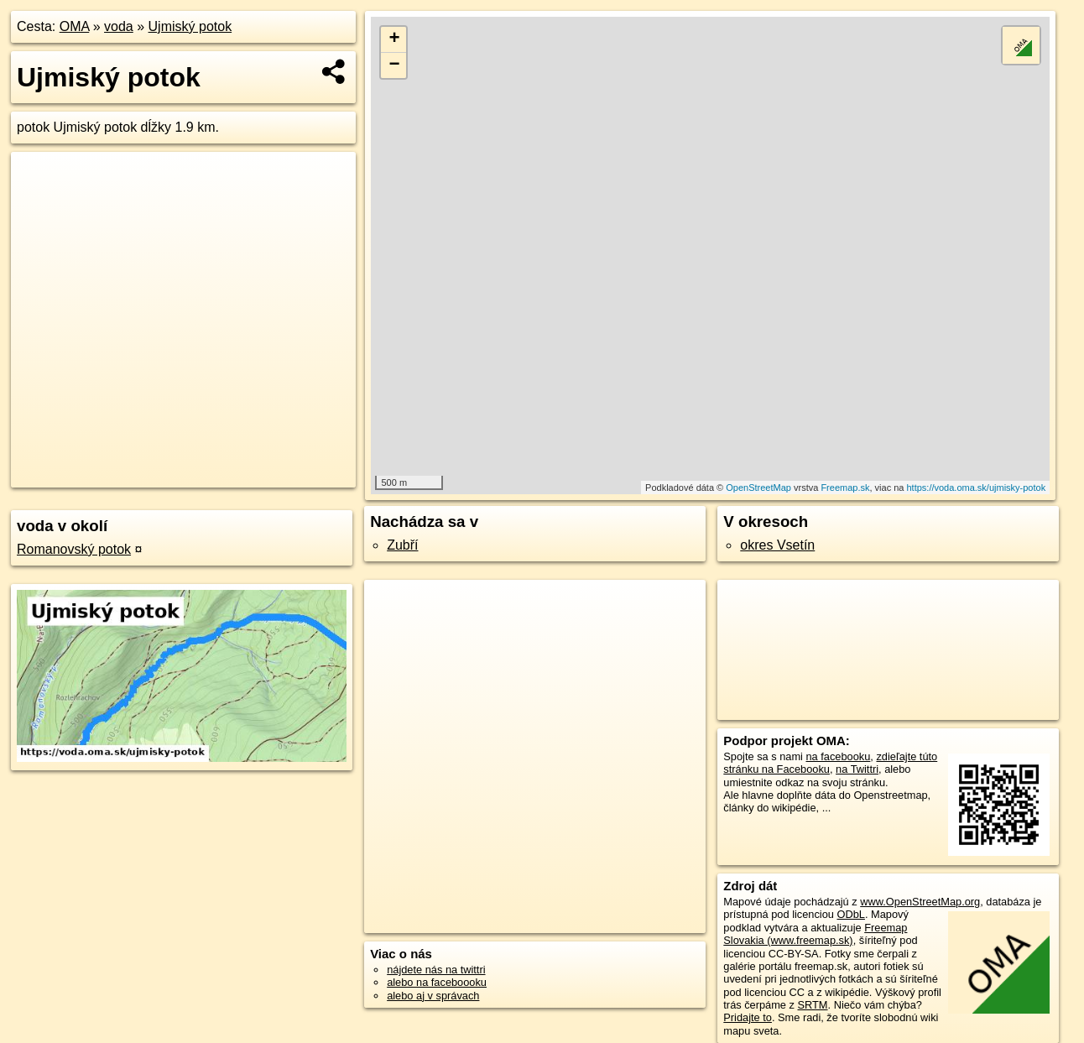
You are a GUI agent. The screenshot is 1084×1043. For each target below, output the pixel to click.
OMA (75, 26)
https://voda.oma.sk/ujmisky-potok (975, 487)
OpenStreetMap (758, 487)
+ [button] (393, 39)
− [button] (393, 65)
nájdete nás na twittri (436, 969)
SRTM (813, 1005)
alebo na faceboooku (437, 982)
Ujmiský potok (190, 26)
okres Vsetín (777, 545)
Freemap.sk (845, 487)
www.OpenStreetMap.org (920, 901)
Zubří (402, 545)
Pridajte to (747, 1017)
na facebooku (837, 756)
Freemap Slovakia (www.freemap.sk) (815, 934)
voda (118, 26)
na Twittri (857, 769)
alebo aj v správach (433, 995)
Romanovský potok (74, 549)
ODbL (850, 914)
